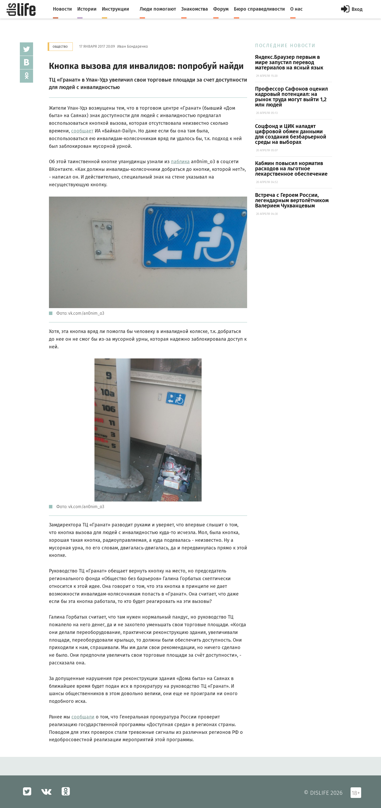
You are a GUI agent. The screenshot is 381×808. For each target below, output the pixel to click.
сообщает (82, 131)
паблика (180, 162)
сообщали (82, 717)
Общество (60, 46)
